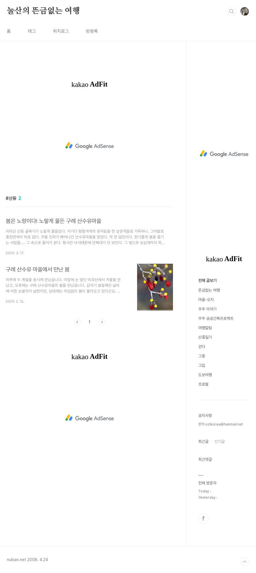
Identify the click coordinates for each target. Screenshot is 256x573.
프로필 (203, 384)
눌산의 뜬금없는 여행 (43, 11)
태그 (32, 31)
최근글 (203, 441)
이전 (77, 322)
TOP (244, 561)
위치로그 (61, 31)
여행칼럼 (205, 328)
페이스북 (203, 518)
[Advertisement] (89, 146)
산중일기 (205, 337)
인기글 (219, 441)
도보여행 (205, 375)
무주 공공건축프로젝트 (216, 318)
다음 (101, 322)
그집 (201, 365)
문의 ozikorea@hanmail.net (220, 424)
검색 (231, 11)
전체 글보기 (207, 280)
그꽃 (201, 356)
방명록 (92, 31)
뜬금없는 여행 (209, 290)
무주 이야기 (207, 309)
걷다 (201, 346)
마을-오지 (206, 299)
